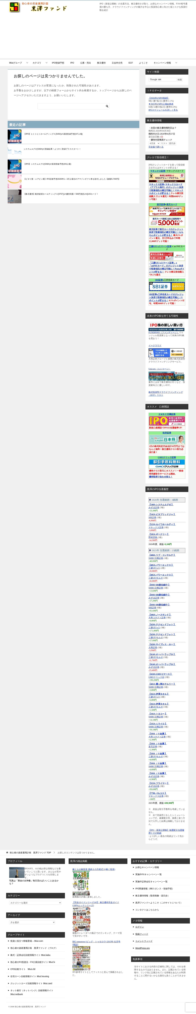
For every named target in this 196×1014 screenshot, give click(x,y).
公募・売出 (85, 63)
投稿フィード (141, 934)
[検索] (73, 106)
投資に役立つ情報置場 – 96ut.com (26, 941)
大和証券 (153, 647)
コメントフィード (144, 941)
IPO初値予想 (58, 63)
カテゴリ (37, 63)
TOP (30, 852)
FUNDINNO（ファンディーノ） (164, 332)
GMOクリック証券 (167, 457)
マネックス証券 (157, 171)
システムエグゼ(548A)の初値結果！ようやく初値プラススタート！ (52, 149)
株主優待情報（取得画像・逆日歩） (152, 895)
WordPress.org (142, 948)
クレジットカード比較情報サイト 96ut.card (31, 983)
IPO (72, 63)
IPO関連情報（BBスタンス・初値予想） (154, 888)
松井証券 (167, 433)
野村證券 (153, 537)
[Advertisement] (98, 36)
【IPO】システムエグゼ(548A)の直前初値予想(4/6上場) (47, 164)
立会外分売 (117, 63)
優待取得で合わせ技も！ (161, 477)
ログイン (139, 927)
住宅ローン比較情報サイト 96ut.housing (29, 976)
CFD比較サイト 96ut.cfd (22, 969)
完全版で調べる (156, 147)
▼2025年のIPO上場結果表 (161, 104)
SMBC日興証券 (156, 558)
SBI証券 (159, 280)
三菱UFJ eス (154, 568)
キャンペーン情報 (162, 63)
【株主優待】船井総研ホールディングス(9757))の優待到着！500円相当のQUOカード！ (61, 194)
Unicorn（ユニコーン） (160, 369)
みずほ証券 (154, 507)
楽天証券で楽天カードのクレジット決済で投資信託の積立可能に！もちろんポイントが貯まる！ (166, 232)
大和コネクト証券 (157, 617)
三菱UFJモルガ (156, 578)
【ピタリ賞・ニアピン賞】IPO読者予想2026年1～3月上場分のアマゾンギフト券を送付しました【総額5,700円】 (72, 179)
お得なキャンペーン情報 (147, 867)
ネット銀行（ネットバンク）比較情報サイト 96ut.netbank (31, 992)
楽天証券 (161, 204)
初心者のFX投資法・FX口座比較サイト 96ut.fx (32, 962)
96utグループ (15, 63)
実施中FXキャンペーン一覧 (148, 874)
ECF (131, 63)
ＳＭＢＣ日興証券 (166, 414)
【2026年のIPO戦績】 (159, 98)
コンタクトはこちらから (147, 909)
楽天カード (171, 204)
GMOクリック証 (156, 677)
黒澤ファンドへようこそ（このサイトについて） (159, 902)
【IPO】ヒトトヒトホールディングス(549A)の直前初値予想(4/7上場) (53, 134)
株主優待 (101, 63)
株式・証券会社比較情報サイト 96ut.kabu (30, 955)
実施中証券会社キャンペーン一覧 (151, 881)
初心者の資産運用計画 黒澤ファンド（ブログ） (34, 948)
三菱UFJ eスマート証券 (160, 246)
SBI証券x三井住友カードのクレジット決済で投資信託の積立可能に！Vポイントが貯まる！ (166, 297)
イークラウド (155, 345)
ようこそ (143, 63)
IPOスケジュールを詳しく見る (163, 110)
